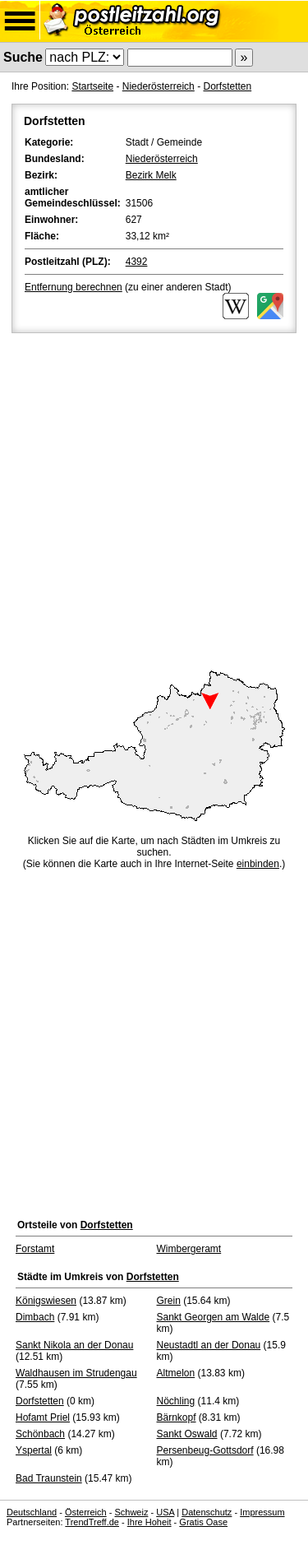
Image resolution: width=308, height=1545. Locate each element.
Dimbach (35, 1317)
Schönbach (40, 1434)
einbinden (258, 864)
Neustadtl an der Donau (209, 1345)
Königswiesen (46, 1300)
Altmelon (176, 1373)
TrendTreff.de (92, 1522)
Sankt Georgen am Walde (213, 1317)
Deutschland (32, 1512)
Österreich (86, 1512)
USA (165, 1512)
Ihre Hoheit (149, 1522)
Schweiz (131, 1512)
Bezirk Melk (151, 175)
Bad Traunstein (49, 1478)
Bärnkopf (176, 1417)
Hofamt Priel (43, 1417)
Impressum (262, 1512)
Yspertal (34, 1450)
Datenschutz (207, 1512)
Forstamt (35, 1249)
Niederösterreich (158, 86)
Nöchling (176, 1401)
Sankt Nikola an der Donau (74, 1345)
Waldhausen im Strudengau (76, 1373)
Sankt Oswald (187, 1434)
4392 (137, 261)
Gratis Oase (203, 1522)
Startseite (92, 86)
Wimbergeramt (189, 1249)
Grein (169, 1300)
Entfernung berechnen (73, 287)
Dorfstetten (227, 86)
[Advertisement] (154, 499)
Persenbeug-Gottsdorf (205, 1450)
